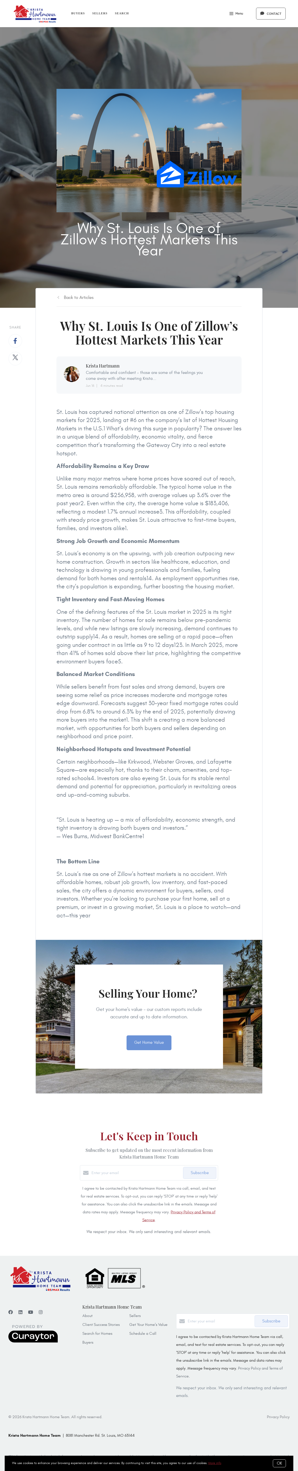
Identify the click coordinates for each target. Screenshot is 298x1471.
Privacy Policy (278, 1417)
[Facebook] (10, 1312)
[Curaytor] (33, 1341)
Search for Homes (97, 1333)
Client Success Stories (101, 1324)
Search (122, 13)
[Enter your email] (136, 1172)
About (87, 1316)
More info (214, 1463)
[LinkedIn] (20, 1312)
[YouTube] (30, 1312)
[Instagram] (41, 1312)
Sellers (100, 13)
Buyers (78, 13)
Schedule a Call (142, 1333)
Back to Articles (78, 297)
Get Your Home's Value (148, 1324)
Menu (236, 14)
